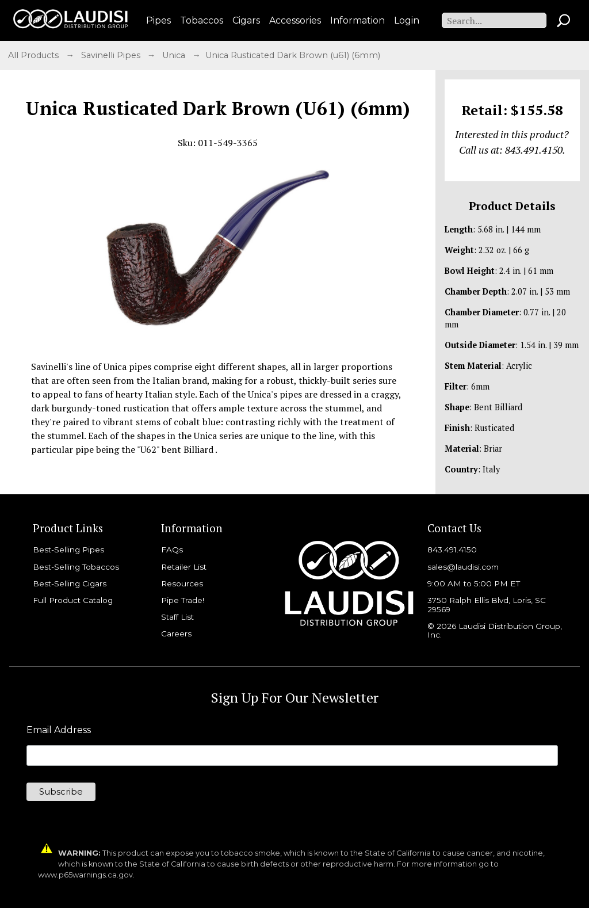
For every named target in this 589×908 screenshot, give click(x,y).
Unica (175, 55)
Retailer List (183, 566)
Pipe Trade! (182, 600)
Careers (176, 633)
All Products (34, 55)
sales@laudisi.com (463, 566)
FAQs (172, 549)
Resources (182, 583)
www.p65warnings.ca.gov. (86, 875)
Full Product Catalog (73, 600)
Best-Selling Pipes (68, 549)
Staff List (177, 616)
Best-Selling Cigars (69, 583)
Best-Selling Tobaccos (76, 566)
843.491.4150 (452, 549)
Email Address (58, 730)
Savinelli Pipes (112, 55)
